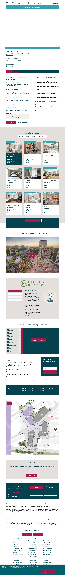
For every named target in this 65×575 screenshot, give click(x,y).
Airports (11, 336)
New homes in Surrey (47, 552)
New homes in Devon (32, 542)
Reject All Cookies (48, 569)
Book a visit (11, 122)
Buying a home (29, 3)
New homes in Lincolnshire (47, 546)
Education (11, 330)
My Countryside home (55, 3)
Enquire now (49, 220)
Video (38, 71)
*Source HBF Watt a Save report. (31, 315)
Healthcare (11, 342)
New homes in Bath (17, 560)
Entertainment (12, 348)
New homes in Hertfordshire (47, 544)
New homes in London (18, 548)
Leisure (10, 339)
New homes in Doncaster (47, 564)
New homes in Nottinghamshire (17, 550)
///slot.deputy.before (14, 58)
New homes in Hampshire (32, 544)
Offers (55, 71)
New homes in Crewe (47, 562)
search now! (38, 7)
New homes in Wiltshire (47, 554)
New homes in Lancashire (32, 546)
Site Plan (43, 71)
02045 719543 (16, 71)
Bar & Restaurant (12, 345)
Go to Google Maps (50, 371)
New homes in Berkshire (32, 538)
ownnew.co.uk (16, 511)
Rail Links (11, 333)
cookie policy (22, 567)
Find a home (19, 3)
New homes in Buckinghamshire (47, 538)
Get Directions (10, 54)
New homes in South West (17, 552)
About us (35, 3)
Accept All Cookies (48, 572)
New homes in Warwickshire (18, 554)
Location (50, 71)
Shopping (11, 351)
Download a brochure (23, 122)
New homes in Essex (17, 544)
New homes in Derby (32, 564)
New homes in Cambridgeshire (17, 540)
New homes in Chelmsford (17, 562)
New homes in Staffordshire (32, 552)
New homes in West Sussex (32, 554)
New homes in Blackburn (47, 560)
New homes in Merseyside (47, 548)
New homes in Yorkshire (32, 556)
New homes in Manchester (32, 548)
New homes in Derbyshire (17, 542)
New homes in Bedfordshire (18, 538)
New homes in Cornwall (47, 540)
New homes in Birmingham (32, 560)
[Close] (63, 569)
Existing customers (39, 3)
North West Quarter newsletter (47, 110)
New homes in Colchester (32, 562)
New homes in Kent (17, 546)
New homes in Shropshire (32, 550)
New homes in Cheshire (32, 540)
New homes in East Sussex (47, 542)
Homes (33, 71)
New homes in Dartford (18, 564)
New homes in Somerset (47, 550)
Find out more (32, 475)
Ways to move (24, 3)
